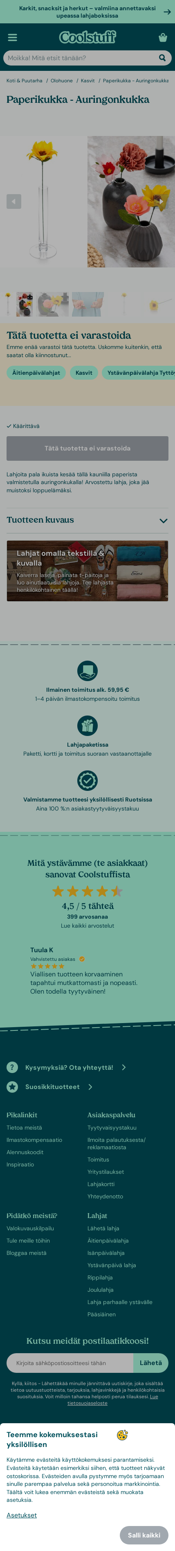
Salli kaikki (144, 1535)
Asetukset (22, 1515)
